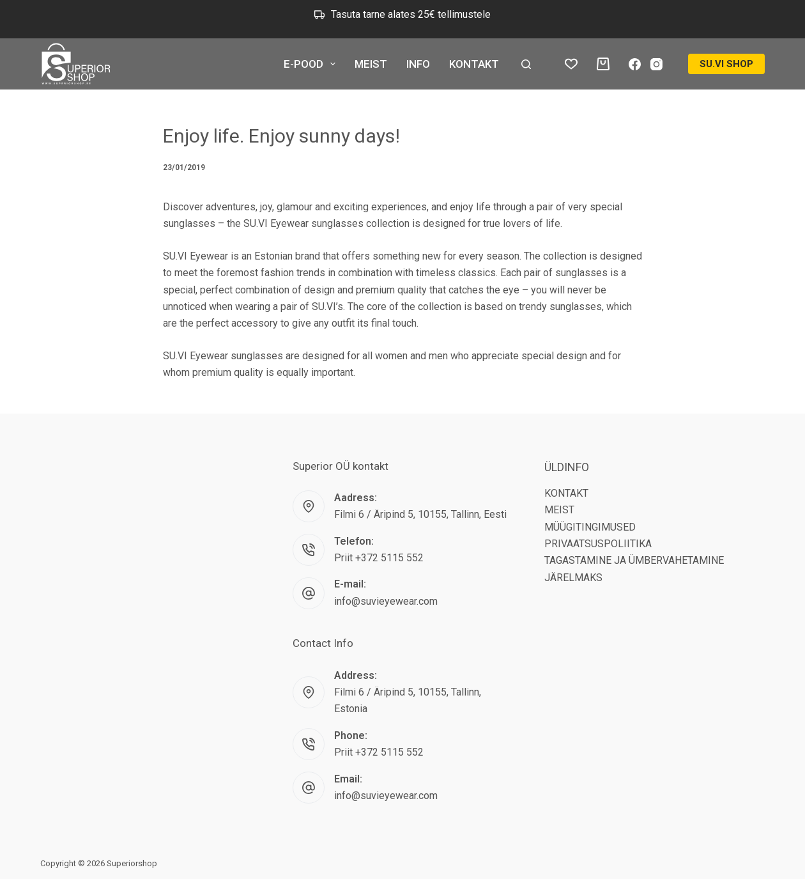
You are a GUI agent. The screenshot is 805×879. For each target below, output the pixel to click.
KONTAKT (474, 64)
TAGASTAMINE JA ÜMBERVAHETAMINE (634, 560)
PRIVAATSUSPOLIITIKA (598, 544)
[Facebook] (635, 64)
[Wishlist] (571, 64)
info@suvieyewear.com (386, 601)
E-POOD (312, 64)
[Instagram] (656, 64)
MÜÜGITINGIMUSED (590, 527)
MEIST (371, 64)
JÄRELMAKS (573, 578)
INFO (418, 64)
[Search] (526, 64)
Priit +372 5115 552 (379, 558)
